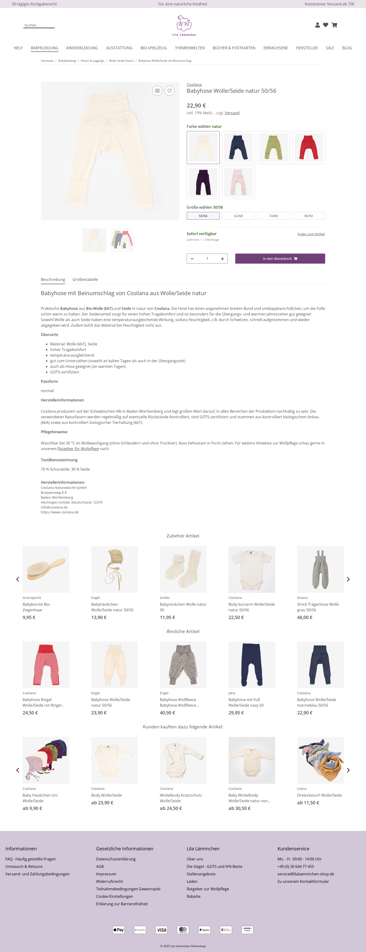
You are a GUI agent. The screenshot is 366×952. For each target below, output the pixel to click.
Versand (232, 112)
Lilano (301, 788)
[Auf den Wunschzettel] (169, 91)
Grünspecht (32, 597)
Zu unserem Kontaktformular (303, 881)
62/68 (238, 215)
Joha (232, 693)
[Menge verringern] (192, 258)
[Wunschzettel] (325, 25)
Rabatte (194, 896)
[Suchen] (36, 25)
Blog (347, 47)
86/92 (308, 215)
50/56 (203, 215)
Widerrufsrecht (109, 881)
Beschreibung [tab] (53, 279)
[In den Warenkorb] (44, 79)
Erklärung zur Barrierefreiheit (122, 903)
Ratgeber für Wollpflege (78, 448)
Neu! (18, 47)
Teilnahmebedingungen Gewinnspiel (128, 888)
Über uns (195, 859)
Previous (17, 579)
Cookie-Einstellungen (114, 896)
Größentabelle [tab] (85, 279)
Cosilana (235, 597)
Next (348, 579)
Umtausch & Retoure (23, 866)
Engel (95, 597)
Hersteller (307, 47)
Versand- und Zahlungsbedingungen (37, 874)
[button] (317, 25)
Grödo (164, 597)
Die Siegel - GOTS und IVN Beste (214, 866)
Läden (192, 881)
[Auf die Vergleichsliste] (157, 91)
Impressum (106, 874)
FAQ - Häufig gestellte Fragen (30, 859)
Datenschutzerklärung (116, 859)
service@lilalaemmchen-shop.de (306, 874)
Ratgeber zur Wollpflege (208, 888)
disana (302, 597)
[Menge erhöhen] (222, 258)
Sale (330, 47)
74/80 (273, 215)
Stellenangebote (201, 874)
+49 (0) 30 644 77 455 (296, 866)
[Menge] (207, 258)
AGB (100, 866)
